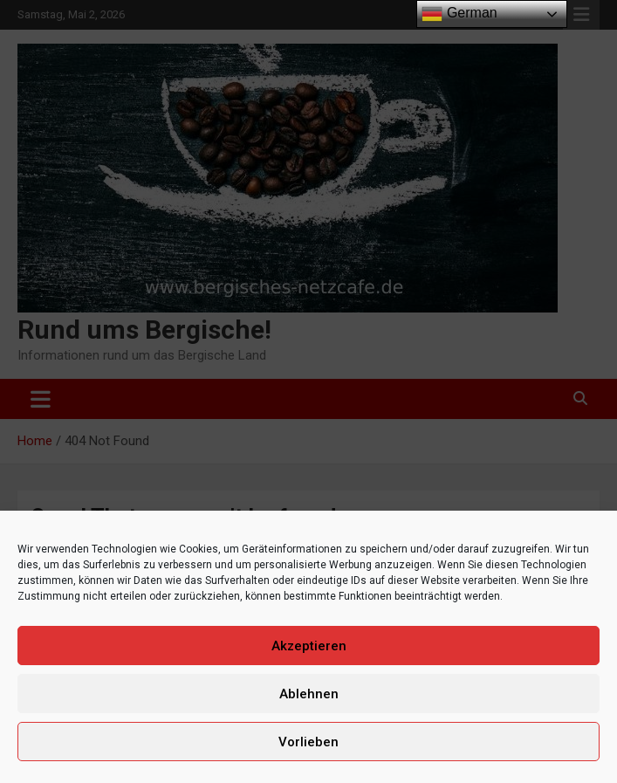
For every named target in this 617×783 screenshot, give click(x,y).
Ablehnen (309, 694)
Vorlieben (308, 742)
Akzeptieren (308, 646)
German (459, 13)
